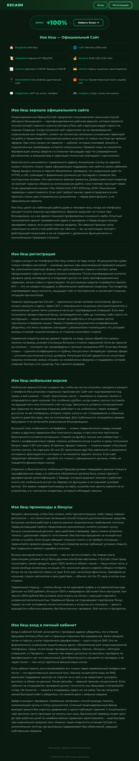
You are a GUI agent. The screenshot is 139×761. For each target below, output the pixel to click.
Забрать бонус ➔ (88, 22)
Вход (99, 5)
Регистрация (120, 5)
